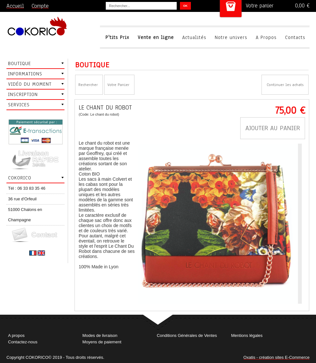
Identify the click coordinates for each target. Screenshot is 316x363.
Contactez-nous (22, 341)
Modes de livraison (100, 335)
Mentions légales (247, 335)
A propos (16, 335)
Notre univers (231, 37)
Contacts (295, 37)
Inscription (23, 94)
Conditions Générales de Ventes (187, 335)
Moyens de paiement (102, 341)
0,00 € (302, 5)
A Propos (266, 37)
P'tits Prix (117, 37)
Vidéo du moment (30, 84)
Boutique (19, 63)
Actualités (194, 37)
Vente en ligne (156, 37)
